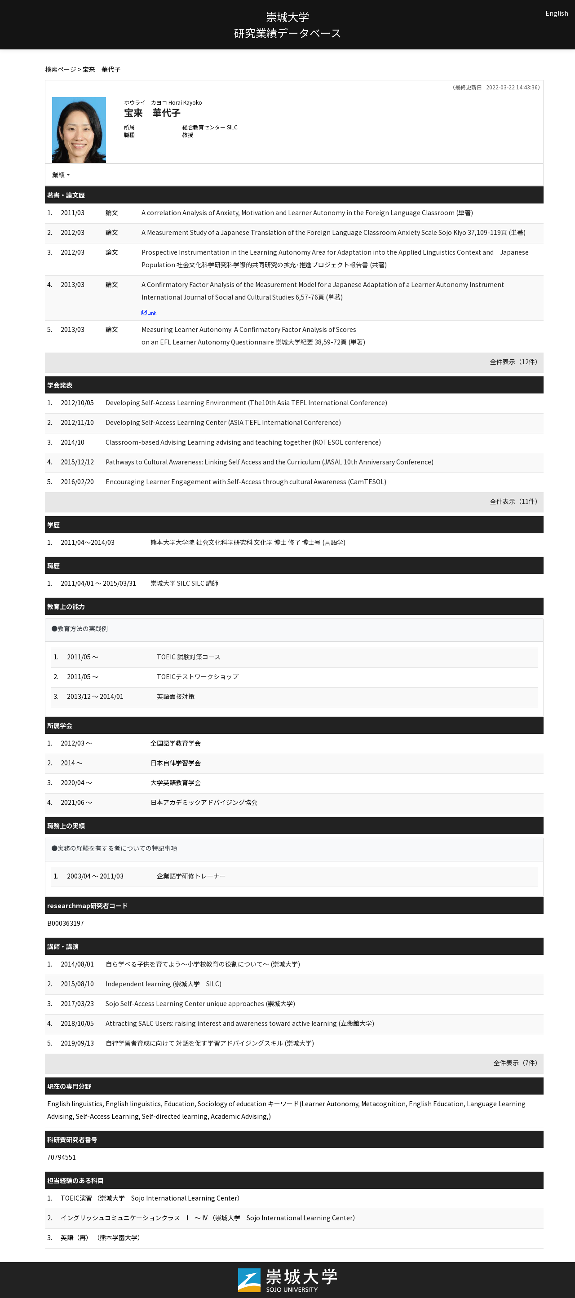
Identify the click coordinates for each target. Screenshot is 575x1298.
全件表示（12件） (515, 361)
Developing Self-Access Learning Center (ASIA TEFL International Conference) (223, 422)
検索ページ (60, 69)
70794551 (61, 1156)
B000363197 (65, 922)
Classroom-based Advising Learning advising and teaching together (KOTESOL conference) (243, 441)
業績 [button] (58, 174)
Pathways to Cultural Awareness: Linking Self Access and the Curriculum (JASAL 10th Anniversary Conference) (269, 461)
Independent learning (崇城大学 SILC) (163, 983)
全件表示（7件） (517, 1062)
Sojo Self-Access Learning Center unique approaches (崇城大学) (200, 1003)
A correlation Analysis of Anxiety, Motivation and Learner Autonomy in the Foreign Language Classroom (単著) (307, 212)
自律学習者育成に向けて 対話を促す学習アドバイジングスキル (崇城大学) (210, 1042)
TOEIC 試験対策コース (189, 656)
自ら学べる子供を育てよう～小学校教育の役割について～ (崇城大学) (203, 963)
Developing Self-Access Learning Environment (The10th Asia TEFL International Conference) (246, 402)
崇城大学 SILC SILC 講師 (184, 582)
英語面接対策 (176, 696)
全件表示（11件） (515, 501)
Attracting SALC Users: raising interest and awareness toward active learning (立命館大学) (240, 1023)
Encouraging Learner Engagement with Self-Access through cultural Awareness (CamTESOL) (246, 481)
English (556, 13)
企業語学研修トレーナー (191, 875)
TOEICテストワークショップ (198, 676)
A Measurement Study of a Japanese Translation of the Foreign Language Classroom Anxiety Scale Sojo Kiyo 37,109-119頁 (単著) (334, 232)
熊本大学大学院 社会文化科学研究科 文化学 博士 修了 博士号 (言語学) (247, 542)
